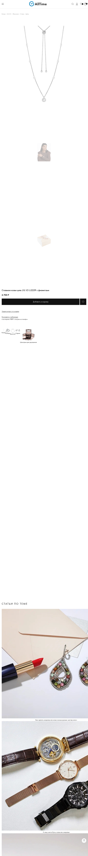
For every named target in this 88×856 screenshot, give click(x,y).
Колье (3, 14)
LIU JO (9, 14)
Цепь (27, 14)
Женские (16, 14)
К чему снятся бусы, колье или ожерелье (56, 832)
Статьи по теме (15, 603)
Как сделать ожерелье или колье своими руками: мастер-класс (56, 720)
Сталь (22, 14)
